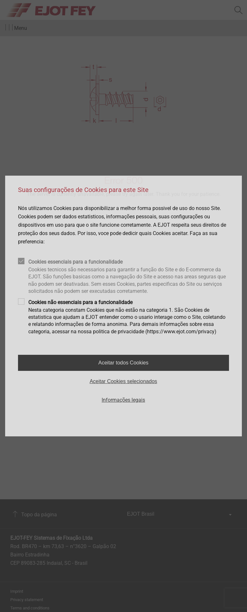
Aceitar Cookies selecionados (123, 381)
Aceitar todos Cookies (123, 362)
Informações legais (123, 400)
